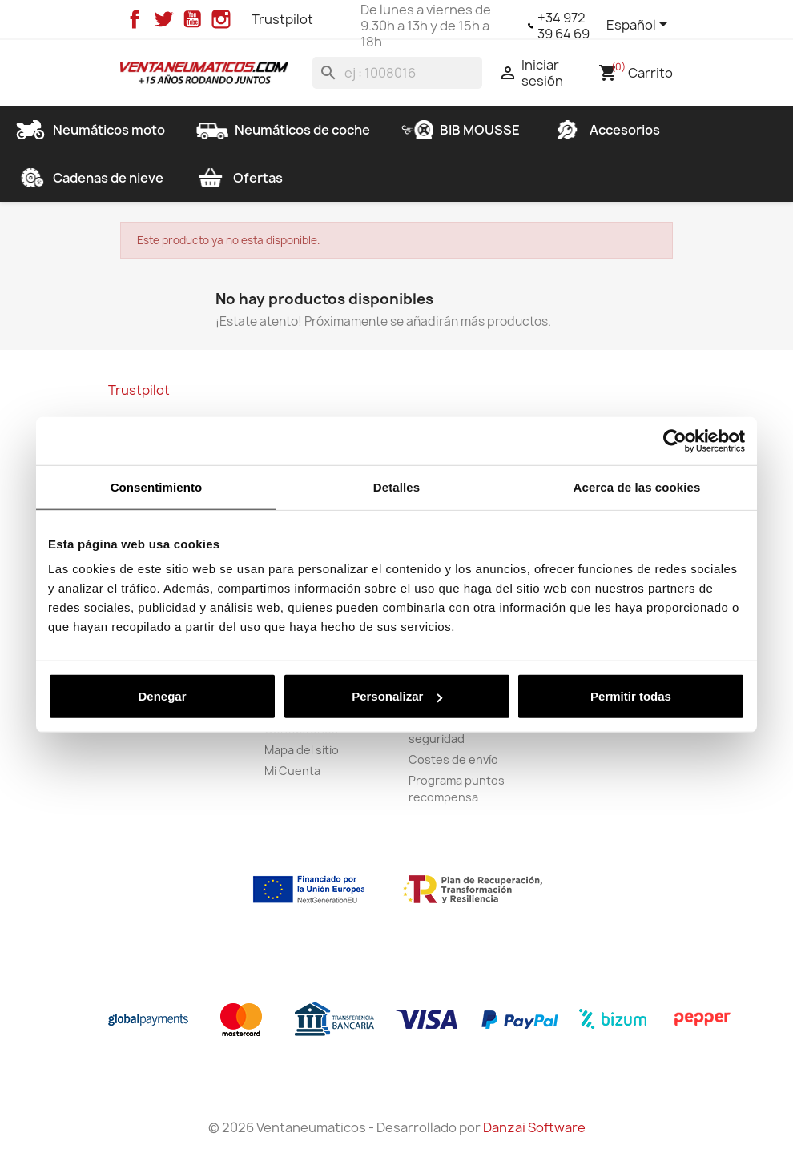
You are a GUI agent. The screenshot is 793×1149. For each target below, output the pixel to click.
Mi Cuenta (292, 770)
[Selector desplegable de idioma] (639, 25)
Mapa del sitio (301, 749)
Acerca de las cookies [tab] (637, 486)
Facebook (134, 19)
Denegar (162, 696)
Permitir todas (630, 696)
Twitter (163, 19)
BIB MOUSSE (460, 129)
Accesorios (605, 129)
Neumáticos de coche (283, 129)
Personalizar (397, 696)
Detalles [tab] (396, 486)
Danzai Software (534, 1127)
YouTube (192, 19)
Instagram (221, 19)
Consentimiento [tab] (157, 486)
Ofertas (239, 177)
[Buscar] (397, 73)
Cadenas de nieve (88, 177)
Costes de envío (453, 759)
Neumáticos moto (89, 129)
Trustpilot (282, 19)
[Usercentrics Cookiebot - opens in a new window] (675, 440)
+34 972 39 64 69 (563, 26)
